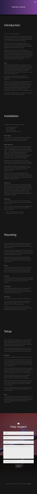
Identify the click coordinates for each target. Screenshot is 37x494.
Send (18, 465)
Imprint (29, 483)
